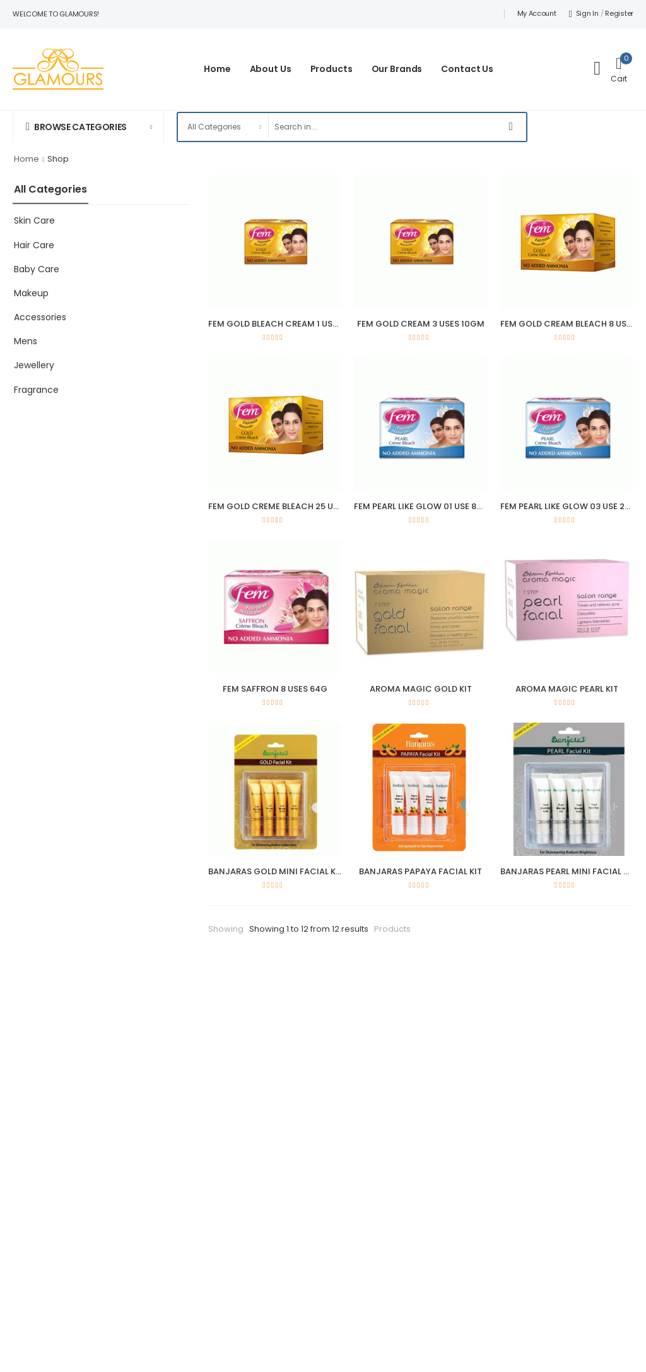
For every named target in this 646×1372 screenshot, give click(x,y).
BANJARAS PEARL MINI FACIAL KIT (568, 871)
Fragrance (36, 389)
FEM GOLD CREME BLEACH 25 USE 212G (286, 506)
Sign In (584, 13)
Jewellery (34, 365)
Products (331, 69)
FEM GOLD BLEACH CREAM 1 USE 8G (279, 324)
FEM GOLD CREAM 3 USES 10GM (420, 324)
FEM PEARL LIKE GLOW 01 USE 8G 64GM (432, 506)
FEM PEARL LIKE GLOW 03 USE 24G (568, 506)
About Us (270, 69)
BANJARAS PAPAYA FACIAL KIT (420, 871)
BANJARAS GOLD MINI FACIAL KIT (275, 871)
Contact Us (467, 69)
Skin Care (34, 220)
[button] (88, 127)
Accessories (40, 317)
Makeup (31, 293)
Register (619, 13)
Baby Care (36, 269)
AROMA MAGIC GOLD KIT (421, 689)
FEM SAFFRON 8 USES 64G (275, 689)
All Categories (50, 189)
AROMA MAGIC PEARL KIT (566, 689)
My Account (536, 13)
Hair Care (34, 245)
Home (217, 69)
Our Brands (397, 69)
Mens (25, 341)
